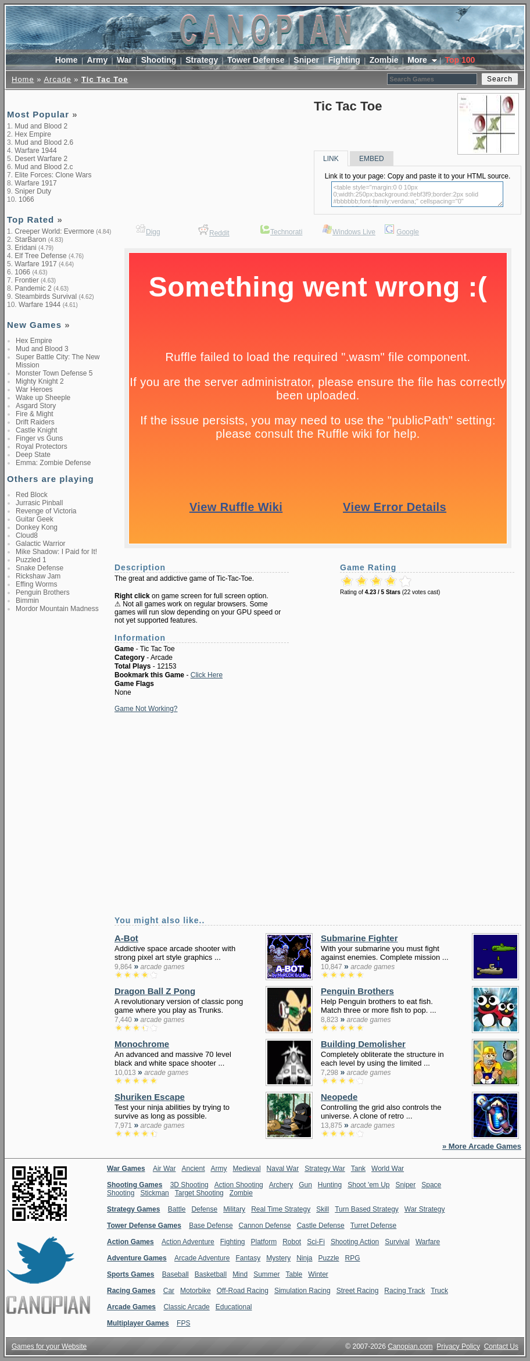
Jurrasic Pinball (39, 503)
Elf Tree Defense (40, 256)
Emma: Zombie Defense (53, 463)
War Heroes (34, 389)
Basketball (211, 1274)
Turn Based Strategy (367, 1209)
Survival (397, 1242)
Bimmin (27, 600)
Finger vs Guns (39, 438)
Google (407, 232)
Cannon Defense (265, 1225)
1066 (26, 199)
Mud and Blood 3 (42, 349)
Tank (358, 1168)
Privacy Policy (458, 1346)
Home (66, 60)
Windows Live (353, 232)
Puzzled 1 (31, 560)
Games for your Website (49, 1346)
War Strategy (424, 1209)
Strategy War (325, 1168)
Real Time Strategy (280, 1209)
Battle (177, 1209)
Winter (318, 1274)
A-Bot (126, 938)
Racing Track (404, 1291)
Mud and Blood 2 (41, 126)
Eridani (25, 248)
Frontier (26, 280)
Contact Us (501, 1346)
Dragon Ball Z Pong (154, 991)
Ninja (304, 1258)
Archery (281, 1185)
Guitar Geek (34, 519)
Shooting (159, 60)
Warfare (428, 1242)
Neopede (339, 1097)
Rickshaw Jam (38, 576)
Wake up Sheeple (43, 398)
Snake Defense (39, 568)
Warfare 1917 (35, 183)
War (124, 60)
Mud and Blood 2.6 (44, 142)
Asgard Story (36, 406)
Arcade (57, 79)
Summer (266, 1274)
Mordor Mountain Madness (57, 609)
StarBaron (30, 239)
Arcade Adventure (202, 1258)
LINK (331, 159)
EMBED (371, 159)
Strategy (201, 60)
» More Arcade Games (481, 1146)
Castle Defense (321, 1225)
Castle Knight (36, 430)
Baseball (175, 1274)
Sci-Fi (316, 1242)
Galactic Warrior (41, 544)
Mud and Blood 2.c (44, 167)
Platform (263, 1242)
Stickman (154, 1193)
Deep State (33, 455)
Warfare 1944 (35, 151)
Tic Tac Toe (104, 79)
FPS (183, 1323)
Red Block (32, 495)
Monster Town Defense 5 (54, 373)
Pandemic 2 (33, 288)
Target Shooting (199, 1193)
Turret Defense (373, 1225)
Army (97, 60)
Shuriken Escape (149, 1097)
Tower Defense (256, 60)
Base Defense (210, 1225)
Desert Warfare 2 (41, 159)
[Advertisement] (196, 151)
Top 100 (460, 60)
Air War (164, 1168)
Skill (322, 1209)
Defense (204, 1209)
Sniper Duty (33, 191)
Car (168, 1291)
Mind (240, 1274)
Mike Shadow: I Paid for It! (56, 552)
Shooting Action (355, 1242)
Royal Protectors (41, 446)
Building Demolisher (363, 1044)
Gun (305, 1185)
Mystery (278, 1258)
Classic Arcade (186, 1307)
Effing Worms (37, 584)
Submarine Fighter (359, 938)
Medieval (247, 1168)
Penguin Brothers (43, 592)
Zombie (384, 60)
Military (234, 1209)
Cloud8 (27, 535)
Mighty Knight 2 (40, 381)
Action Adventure (188, 1242)
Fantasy (247, 1258)
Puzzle (328, 1258)
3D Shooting (189, 1185)
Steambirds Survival (46, 296)
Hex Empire (33, 134)
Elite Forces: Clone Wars (53, 175)
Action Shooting (238, 1185)
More (418, 60)
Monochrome (141, 1044)
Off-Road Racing (242, 1291)
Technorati (286, 232)
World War (387, 1168)
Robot (291, 1242)
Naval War (283, 1168)
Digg (153, 232)
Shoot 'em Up (368, 1185)
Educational (234, 1307)
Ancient (193, 1168)
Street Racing (357, 1291)
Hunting (330, 1185)
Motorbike (195, 1291)
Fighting (344, 60)
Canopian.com (410, 1346)
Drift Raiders (35, 422)
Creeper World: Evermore (54, 231)
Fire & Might (34, 414)
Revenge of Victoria (46, 511)
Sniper (306, 60)
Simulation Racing (302, 1291)
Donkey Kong (37, 527)
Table (293, 1274)
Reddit (219, 233)
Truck (439, 1291)
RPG (352, 1258)
